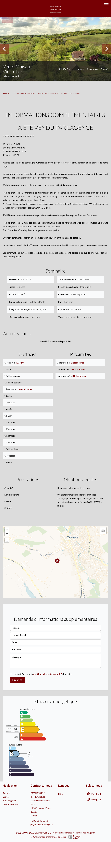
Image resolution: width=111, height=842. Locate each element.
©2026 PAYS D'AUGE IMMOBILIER (34, 832)
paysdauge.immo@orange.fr (44, 824)
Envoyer (17, 680)
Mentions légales (63, 832)
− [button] (7, 534)
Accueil (6, 93)
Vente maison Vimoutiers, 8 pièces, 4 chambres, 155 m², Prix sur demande (47, 93)
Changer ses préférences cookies (49, 836)
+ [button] (7, 529)
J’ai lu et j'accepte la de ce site (42, 674)
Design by (73, 837)
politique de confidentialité (47, 674)
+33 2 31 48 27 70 (39, 820)
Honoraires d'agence (85, 832)
